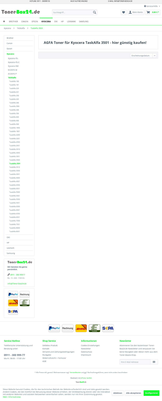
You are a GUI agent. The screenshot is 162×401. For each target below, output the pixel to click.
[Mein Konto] (136, 12)
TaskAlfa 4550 (14, 185)
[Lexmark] (71, 21)
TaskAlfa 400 (14, 117)
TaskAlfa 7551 (14, 224)
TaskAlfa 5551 (14, 203)
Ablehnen (117, 393)
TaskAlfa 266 (14, 103)
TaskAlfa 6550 (14, 213)
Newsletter (86, 348)
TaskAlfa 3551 (14, 174)
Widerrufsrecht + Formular (54, 358)
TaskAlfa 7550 (14, 221)
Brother (10, 38)
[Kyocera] (46, 21)
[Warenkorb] (152, 12)
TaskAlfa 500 (14, 124)
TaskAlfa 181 (14, 85)
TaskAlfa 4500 (14, 178)
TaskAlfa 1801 (14, 131)
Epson (9, 48)
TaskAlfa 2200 (14, 135)
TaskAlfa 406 (14, 120)
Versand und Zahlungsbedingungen (58, 352)
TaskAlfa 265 (14, 99)
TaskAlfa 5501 (14, 196)
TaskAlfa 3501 (14, 163)
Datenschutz (86, 352)
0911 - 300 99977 (17, 274)
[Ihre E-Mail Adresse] (135, 362)
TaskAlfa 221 (14, 92)
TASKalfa (12, 77)
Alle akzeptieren (133, 393)
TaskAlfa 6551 (14, 217)
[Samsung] (83, 21)
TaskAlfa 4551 (14, 188)
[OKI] (56, 21)
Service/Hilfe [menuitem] (151, 6)
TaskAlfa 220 (14, 88)
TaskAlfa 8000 (14, 228)
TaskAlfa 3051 (14, 156)
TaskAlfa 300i (14, 106)
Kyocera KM (13, 66)
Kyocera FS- (13, 58)
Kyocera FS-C (13, 62)
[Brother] (13, 21)
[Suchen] (94, 12)
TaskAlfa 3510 (14, 167)
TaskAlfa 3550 (14, 171)
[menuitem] (74, 12)
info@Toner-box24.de (16, 283)
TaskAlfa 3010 (14, 149)
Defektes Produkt (50, 345)
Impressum (86, 355)
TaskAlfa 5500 (14, 192)
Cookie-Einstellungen (90, 345)
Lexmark (10, 248)
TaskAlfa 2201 (14, 138)
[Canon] (25, 21)
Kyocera (10, 54)
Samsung (11, 253)
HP (8, 242)
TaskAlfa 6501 (14, 210)
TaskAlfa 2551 (14, 146)
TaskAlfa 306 (14, 110)
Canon (9, 43)
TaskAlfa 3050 (14, 153)
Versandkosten (75, 372)
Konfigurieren (151, 393)
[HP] (62, 21)
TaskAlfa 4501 (14, 181)
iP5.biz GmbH (86, 378)
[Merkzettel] (123, 12)
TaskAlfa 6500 (14, 206)
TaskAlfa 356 (14, 113)
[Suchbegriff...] (74, 12)
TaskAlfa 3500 (14, 160)
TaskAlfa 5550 (14, 199)
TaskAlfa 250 (14, 95)
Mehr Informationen (12, 397)
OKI (8, 237)
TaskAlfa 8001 (14, 231)
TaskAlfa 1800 (14, 128)
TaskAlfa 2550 (14, 142)
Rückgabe (46, 355)
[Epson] (35, 21)
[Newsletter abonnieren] (154, 362)
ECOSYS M (12, 70)
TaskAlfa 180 (14, 81)
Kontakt (45, 348)
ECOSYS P (12, 73)
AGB (44, 361)
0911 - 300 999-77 (14, 355)
